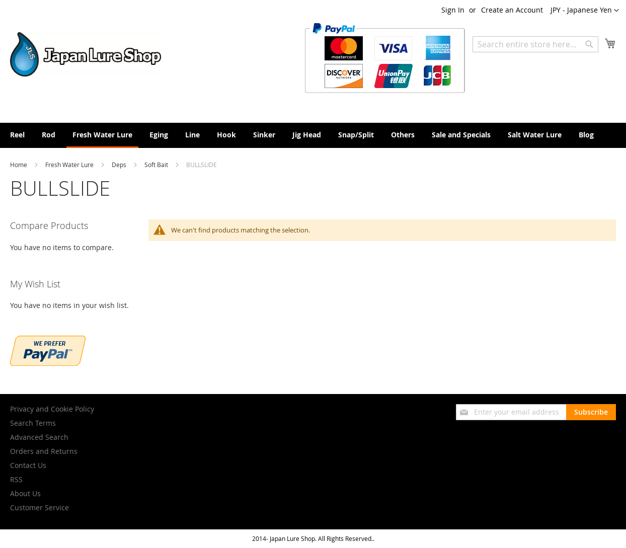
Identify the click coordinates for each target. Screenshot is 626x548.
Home (19, 165)
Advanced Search (39, 437)
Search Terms (33, 423)
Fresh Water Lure (70, 165)
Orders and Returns (43, 451)
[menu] (313, 135)
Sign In (452, 10)
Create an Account (512, 10)
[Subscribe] (591, 412)
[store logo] (85, 54)
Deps (120, 165)
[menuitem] (17, 134)
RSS (16, 479)
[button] (585, 10)
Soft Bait (157, 165)
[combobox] (535, 44)
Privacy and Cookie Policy (52, 409)
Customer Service (39, 507)
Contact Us (28, 465)
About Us (25, 493)
